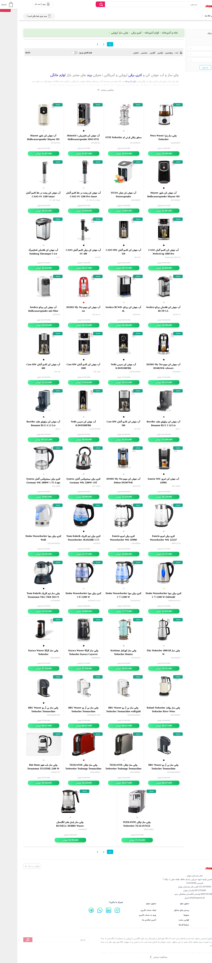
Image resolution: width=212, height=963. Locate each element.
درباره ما (200, 914)
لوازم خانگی (39, 74)
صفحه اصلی (198, 910)
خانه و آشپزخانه (150, 33)
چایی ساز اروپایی (100, 33)
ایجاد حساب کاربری (129, 910)
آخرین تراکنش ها (130, 919)
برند (70, 74)
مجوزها (167, 914)
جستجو (186, 67)
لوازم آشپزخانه (132, 33)
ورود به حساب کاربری (128, 914)
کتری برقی (116, 33)
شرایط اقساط (165, 924)
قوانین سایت (165, 919)
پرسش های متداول (162, 910)
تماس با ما (198, 919)
